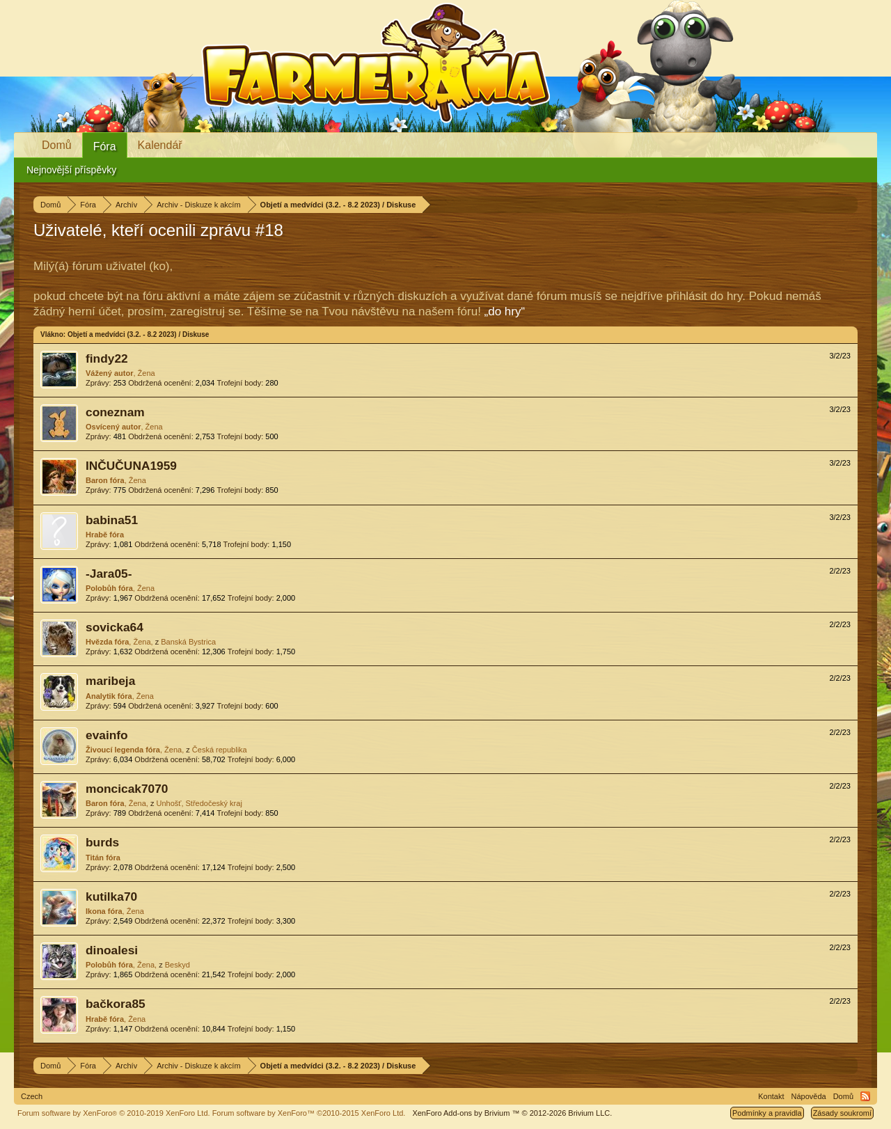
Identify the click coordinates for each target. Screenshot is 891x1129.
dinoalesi (112, 950)
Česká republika (219, 749)
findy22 (107, 358)
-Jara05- (109, 574)
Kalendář (160, 145)
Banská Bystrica (188, 642)
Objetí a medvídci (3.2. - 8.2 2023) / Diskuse (138, 334)
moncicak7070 (127, 789)
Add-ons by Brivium (512, 1113)
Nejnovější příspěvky (71, 169)
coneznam (115, 412)
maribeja (110, 681)
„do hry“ (505, 311)
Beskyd (177, 965)
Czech (31, 1096)
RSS (865, 1096)
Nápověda (808, 1096)
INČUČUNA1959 (131, 466)
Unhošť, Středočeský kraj (199, 803)
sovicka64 (114, 627)
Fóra (104, 146)
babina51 (112, 520)
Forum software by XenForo (113, 1113)
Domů (57, 145)
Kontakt (771, 1096)
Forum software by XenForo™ (309, 1113)
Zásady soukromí (842, 1113)
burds (102, 842)
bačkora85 (115, 1004)
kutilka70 (111, 896)
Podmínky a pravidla (767, 1113)
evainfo (107, 735)
